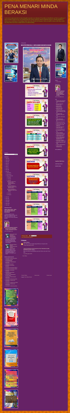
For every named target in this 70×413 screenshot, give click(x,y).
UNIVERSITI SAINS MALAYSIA (11, 258)
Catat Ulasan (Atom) (28, 277)
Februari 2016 (9, 175)
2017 (6, 169)
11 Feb (8, 180)
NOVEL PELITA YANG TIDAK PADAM (60, 135)
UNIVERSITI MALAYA (9, 264)
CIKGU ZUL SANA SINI (60, 116)
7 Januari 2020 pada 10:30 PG (29, 245)
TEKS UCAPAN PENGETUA (59, 146)
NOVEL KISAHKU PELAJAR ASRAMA (59, 133)
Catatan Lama (49, 275)
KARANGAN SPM (59, 122)
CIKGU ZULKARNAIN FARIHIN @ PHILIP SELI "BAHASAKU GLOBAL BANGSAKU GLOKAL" (11, 228)
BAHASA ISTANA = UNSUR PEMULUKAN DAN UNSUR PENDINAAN (13, 246)
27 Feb (8, 177)
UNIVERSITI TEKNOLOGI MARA (11, 282)
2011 (6, 201)
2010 (7, 203)
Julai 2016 (8, 172)
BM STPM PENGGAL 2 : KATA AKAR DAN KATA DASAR (12, 190)
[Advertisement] (35, 32)
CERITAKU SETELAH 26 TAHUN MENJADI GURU (60, 111)
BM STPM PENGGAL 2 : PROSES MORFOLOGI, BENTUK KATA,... (12, 187)
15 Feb (8, 178)
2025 (7, 160)
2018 (6, 168)
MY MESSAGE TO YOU (60, 130)
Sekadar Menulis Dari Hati (60, 142)
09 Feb (8, 194)
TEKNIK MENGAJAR (60, 144)
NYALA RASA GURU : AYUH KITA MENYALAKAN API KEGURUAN (10, 211)
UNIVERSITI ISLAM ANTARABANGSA (9, 260)
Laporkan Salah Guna (59, 161)
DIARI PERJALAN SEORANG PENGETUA (60, 119)
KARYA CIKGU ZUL (59, 123)
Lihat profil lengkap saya (8, 231)
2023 (7, 161)
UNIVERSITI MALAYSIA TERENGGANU (9, 273)
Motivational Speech (59, 129)
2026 (7, 158)
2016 (6, 171)
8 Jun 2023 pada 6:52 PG (28, 253)
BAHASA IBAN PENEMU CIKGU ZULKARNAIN (60, 101)
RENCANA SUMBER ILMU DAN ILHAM (60, 141)
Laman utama (36, 275)
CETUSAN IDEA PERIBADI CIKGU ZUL (60, 114)
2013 (6, 198)
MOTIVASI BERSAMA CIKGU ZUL (60, 127)
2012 (6, 200)
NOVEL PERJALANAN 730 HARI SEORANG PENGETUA (60, 138)
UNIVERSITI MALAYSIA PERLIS (11, 267)
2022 (7, 163)
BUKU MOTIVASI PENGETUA (59, 109)
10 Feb (8, 193)
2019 (6, 166)
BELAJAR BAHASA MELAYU (28, 237)
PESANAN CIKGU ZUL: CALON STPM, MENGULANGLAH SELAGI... (11, 183)
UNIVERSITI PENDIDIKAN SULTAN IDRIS (10, 275)
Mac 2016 (8, 174)
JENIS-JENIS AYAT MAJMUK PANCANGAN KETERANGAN (13, 235)
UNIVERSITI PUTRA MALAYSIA (11, 279)
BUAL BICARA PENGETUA (58, 107)
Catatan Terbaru (24, 275)
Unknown (25, 242)
